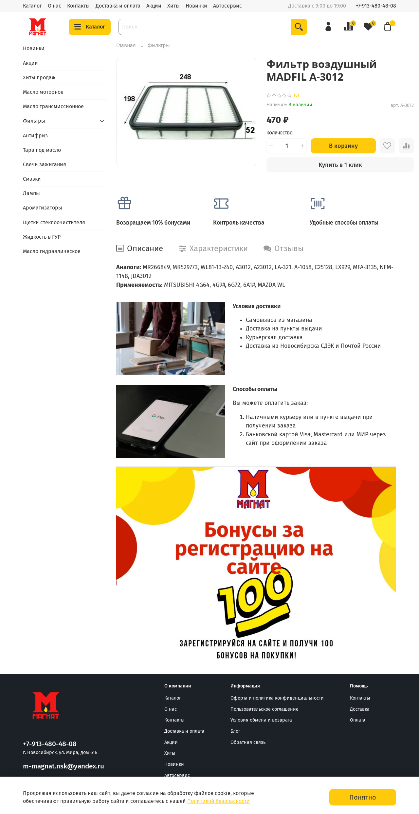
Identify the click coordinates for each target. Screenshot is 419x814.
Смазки (32, 179)
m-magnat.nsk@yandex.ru (63, 766)
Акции (153, 6)
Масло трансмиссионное (53, 106)
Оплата (357, 720)
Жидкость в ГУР (42, 237)
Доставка (360, 709)
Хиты (173, 6)
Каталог (32, 6)
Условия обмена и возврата (261, 720)
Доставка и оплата (118, 6)
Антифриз (35, 135)
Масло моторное (43, 92)
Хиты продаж (39, 77)
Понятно (362, 797)
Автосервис (227, 6)
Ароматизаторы (42, 208)
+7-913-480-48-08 (376, 6)
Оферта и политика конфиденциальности (277, 698)
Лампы (31, 193)
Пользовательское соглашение (264, 709)
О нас (54, 6)
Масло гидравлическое (52, 251)
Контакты (78, 6)
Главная (126, 45)
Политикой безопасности (218, 801)
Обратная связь (247, 742)
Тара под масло (42, 150)
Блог (235, 731)
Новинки (196, 6)
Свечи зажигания (44, 164)
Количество (279, 132)
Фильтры (159, 45)
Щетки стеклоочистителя (54, 222)
